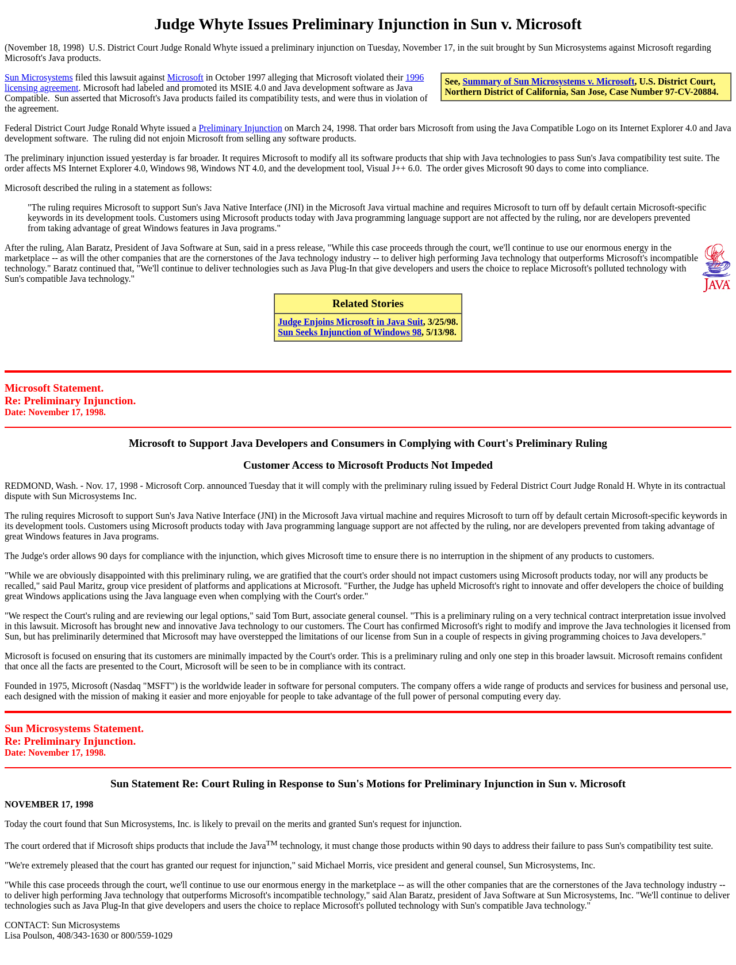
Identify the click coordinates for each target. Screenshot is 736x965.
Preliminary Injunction (240, 128)
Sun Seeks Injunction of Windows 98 (349, 332)
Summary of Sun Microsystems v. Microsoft (549, 81)
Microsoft (185, 77)
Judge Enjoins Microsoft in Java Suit (350, 322)
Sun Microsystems (39, 77)
